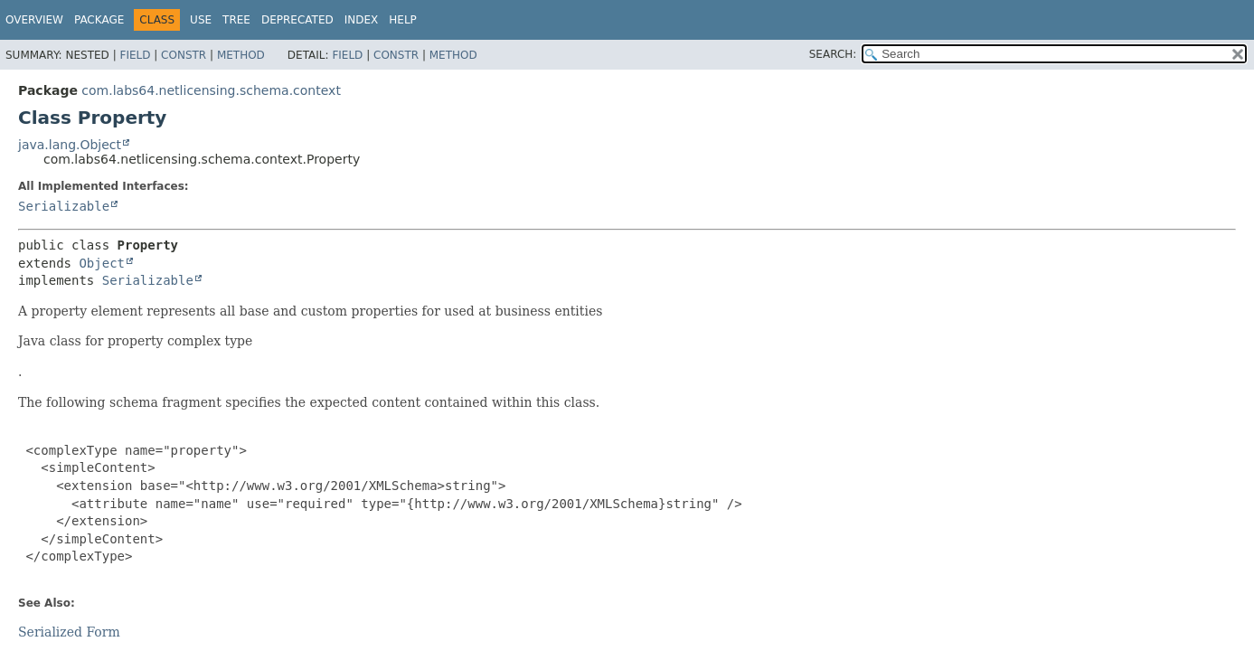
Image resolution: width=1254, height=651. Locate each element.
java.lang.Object (69, 144)
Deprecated (297, 20)
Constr (183, 55)
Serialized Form (69, 632)
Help (403, 20)
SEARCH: (833, 54)
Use (201, 20)
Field (134, 55)
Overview (34, 20)
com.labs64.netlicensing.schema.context (211, 90)
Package (99, 20)
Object (102, 263)
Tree (236, 20)
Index (361, 20)
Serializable (63, 206)
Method (241, 55)
